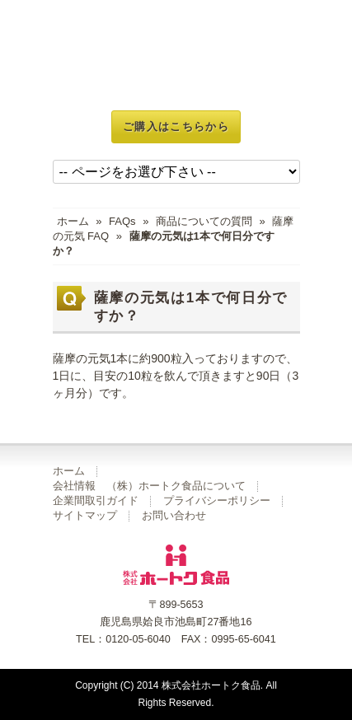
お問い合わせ (174, 515)
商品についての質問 (204, 221)
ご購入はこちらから (176, 126)
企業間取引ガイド (95, 501)
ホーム (73, 221)
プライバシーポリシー (216, 501)
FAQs (122, 221)
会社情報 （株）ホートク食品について (149, 486)
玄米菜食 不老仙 (176, 55)
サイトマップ (85, 515)
